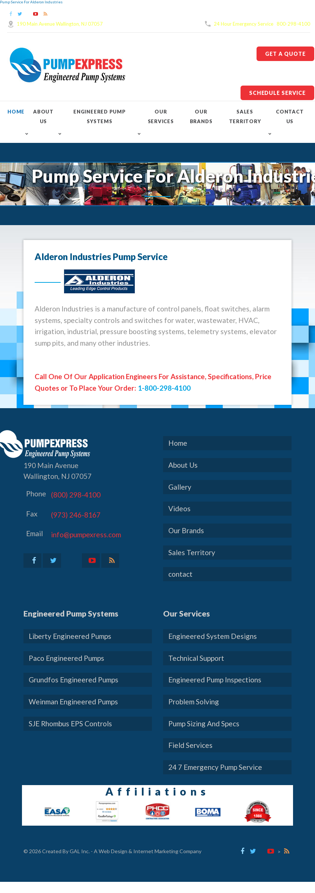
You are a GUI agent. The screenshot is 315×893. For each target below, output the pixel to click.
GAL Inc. (80, 851)
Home (16, 112)
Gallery (179, 487)
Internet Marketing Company (167, 851)
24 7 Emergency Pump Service (215, 767)
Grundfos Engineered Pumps (73, 679)
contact (180, 574)
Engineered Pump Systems (99, 116)
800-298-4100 (293, 24)
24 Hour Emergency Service (243, 24)
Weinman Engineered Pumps (73, 701)
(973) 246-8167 (76, 514)
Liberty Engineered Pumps (70, 636)
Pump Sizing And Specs (203, 723)
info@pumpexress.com (86, 534)
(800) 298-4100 (76, 494)
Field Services (190, 745)
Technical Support (196, 658)
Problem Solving (193, 701)
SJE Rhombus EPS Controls (70, 723)
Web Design (113, 851)
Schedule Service (277, 93)
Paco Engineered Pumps (66, 658)
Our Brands (201, 116)
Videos (179, 508)
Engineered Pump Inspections (214, 679)
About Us (43, 116)
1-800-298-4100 (164, 388)
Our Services (161, 116)
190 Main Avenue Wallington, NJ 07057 (60, 24)
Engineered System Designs (212, 636)
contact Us (289, 116)
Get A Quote (285, 54)
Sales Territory (245, 116)
